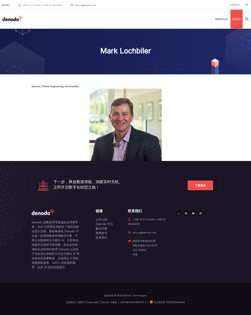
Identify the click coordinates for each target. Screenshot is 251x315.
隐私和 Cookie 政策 (88, 302)
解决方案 (60, 19)
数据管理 (30, 19)
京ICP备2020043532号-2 (133, 302)
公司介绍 (101, 219)
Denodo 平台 (104, 224)
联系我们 (236, 19)
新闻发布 (101, 233)
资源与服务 (103, 19)
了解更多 (200, 185)
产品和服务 (45, 19)
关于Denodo (120, 19)
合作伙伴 (74, 19)
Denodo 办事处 (109, 302)
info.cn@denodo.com (85, 5)
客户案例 (88, 19)
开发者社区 (235, 5)
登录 (246, 5)
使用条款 (70, 302)
